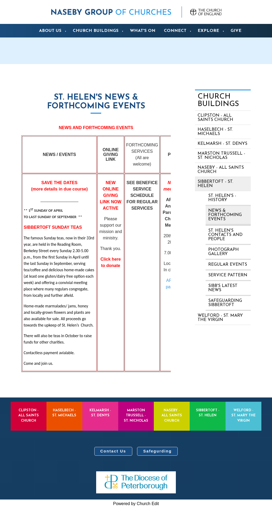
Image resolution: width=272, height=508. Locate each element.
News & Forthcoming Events (225, 215)
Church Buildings (95, 31)
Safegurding (157, 451)
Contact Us (113, 451)
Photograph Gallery (223, 252)
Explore (208, 31)
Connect (175, 31)
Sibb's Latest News (222, 288)
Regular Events (227, 265)
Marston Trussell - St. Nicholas (221, 155)
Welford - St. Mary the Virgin (220, 318)
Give (236, 31)
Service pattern (227, 275)
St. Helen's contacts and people (225, 234)
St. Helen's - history (222, 198)
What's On (142, 31)
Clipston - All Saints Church (215, 117)
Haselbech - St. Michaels (215, 132)
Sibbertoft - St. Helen (215, 184)
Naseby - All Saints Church (221, 170)
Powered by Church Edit (136, 503)
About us (50, 31)
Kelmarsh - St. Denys (222, 144)
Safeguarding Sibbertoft (225, 303)
